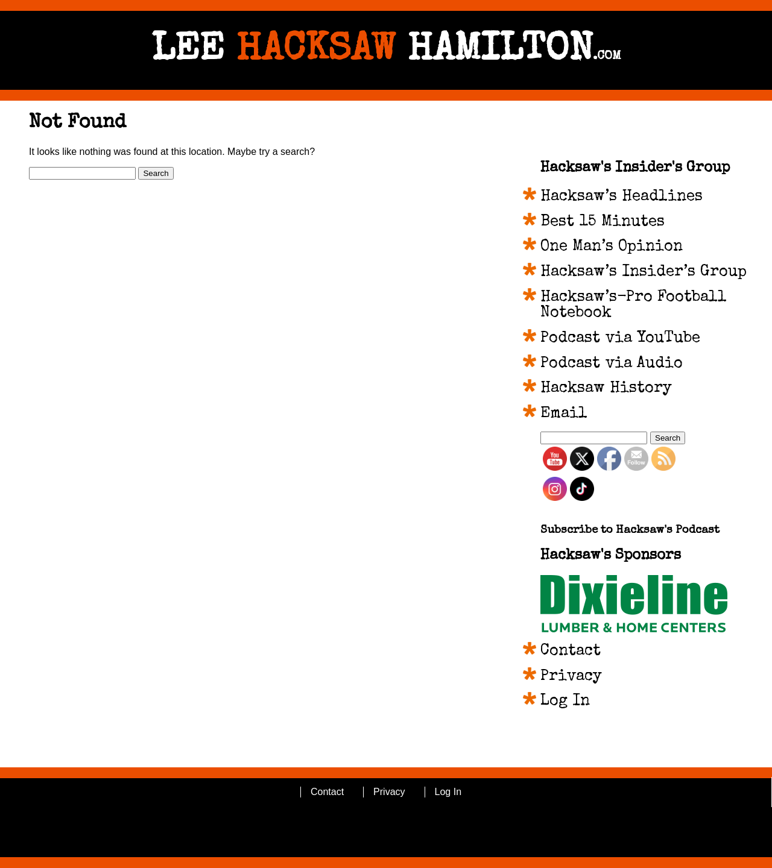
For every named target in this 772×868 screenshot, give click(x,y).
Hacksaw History (606, 389)
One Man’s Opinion (611, 247)
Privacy (571, 677)
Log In (565, 701)
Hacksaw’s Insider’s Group (643, 272)
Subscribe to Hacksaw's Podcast (630, 530)
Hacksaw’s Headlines (621, 197)
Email (563, 414)
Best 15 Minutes (602, 222)
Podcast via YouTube (620, 339)
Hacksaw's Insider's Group (635, 168)
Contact (570, 651)
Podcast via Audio (611, 364)
